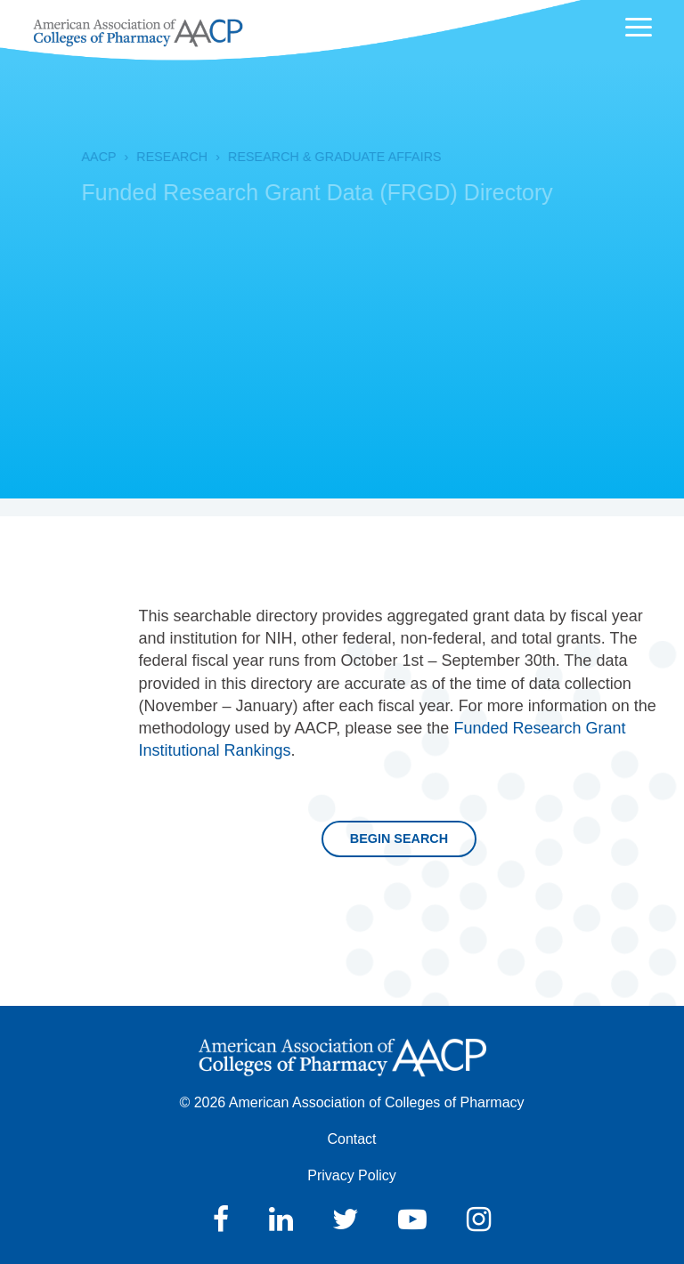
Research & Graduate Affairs (315, 157)
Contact (351, 1139)
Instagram (479, 1219)
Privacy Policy (351, 1175)
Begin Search (399, 838)
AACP (78, 157)
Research (152, 157)
